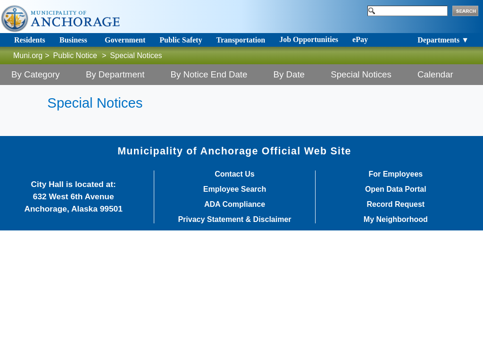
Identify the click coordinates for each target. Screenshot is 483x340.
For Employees (395, 174)
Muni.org (27, 55)
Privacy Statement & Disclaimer (234, 219)
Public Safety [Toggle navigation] (180, 40)
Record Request (395, 204)
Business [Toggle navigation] (73, 40)
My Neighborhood (396, 219)
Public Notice (75, 55)
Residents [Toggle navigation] (29, 40)
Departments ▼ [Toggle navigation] (443, 40)
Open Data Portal (395, 189)
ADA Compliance (234, 204)
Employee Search (234, 189)
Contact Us (234, 174)
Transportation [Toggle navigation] (240, 40)
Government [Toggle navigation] (125, 40)
